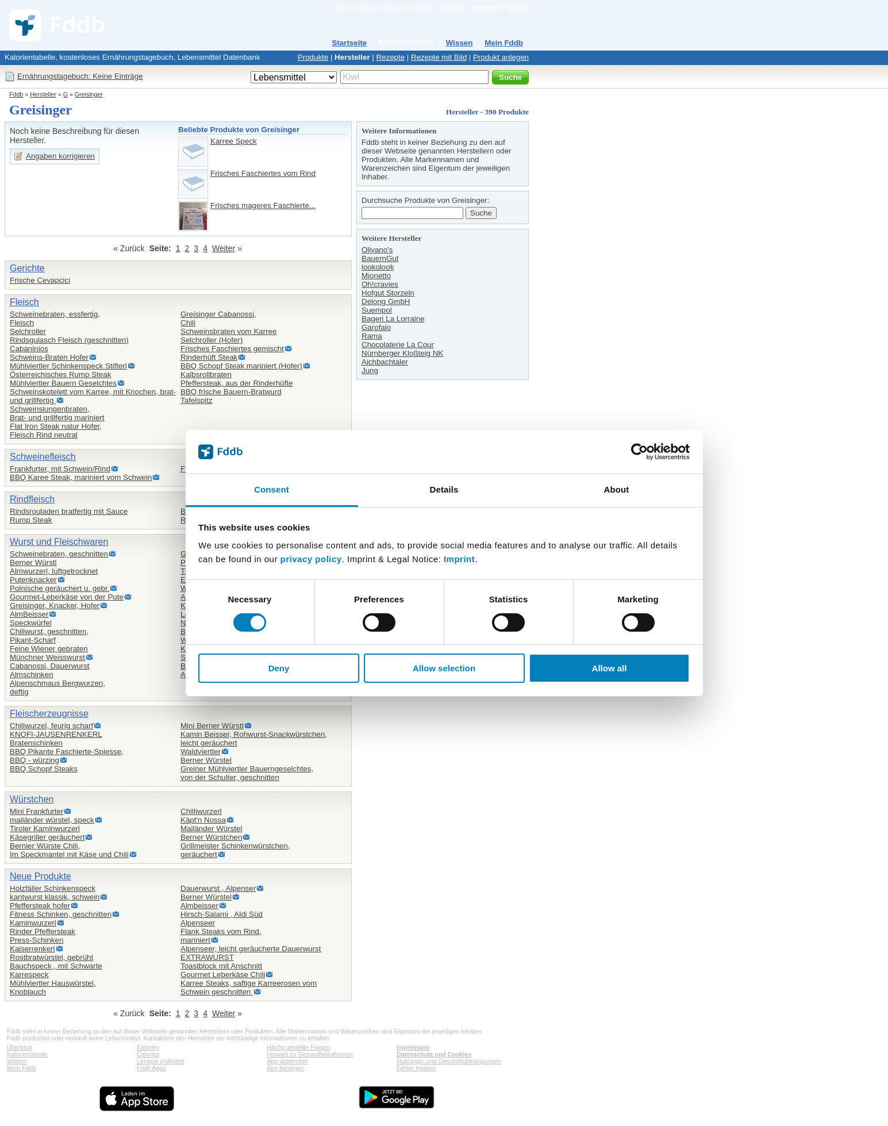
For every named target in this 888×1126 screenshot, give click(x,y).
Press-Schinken (36, 940)
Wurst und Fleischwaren (59, 542)
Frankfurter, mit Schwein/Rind (60, 468)
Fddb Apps (151, 1067)
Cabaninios (29, 348)
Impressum (413, 1047)
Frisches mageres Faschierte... (263, 205)
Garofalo (376, 327)
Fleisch (24, 302)
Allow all (609, 668)
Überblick (19, 1047)
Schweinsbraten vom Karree (228, 331)
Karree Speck (233, 141)
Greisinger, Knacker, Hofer (54, 605)
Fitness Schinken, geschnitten (61, 914)
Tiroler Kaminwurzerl (45, 828)
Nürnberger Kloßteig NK (402, 353)
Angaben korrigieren (60, 156)
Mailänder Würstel (211, 828)
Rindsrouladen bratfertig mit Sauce (69, 511)
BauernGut (380, 258)
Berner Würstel (206, 760)
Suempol (377, 310)
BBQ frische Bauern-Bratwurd (231, 391)
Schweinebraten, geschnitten (59, 553)
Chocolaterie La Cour (398, 344)
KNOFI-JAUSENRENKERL (56, 734)
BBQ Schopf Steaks (44, 768)
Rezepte (390, 57)
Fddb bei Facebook (379, 6)
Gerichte (27, 268)
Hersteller (352, 57)
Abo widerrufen (287, 1061)
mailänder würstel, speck (52, 820)
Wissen (459, 43)
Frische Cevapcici (40, 280)
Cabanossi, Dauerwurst (50, 666)
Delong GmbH (386, 301)
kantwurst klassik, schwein (54, 897)
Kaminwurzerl (33, 923)
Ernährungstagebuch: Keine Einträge (80, 76)
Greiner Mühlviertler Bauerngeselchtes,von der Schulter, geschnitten (246, 773)
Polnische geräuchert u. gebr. (59, 588)
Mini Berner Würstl (212, 725)
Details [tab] (444, 489)
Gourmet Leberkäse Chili (222, 974)
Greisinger (89, 94)
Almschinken (31, 674)
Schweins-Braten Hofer (49, 357)
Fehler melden (416, 1067)
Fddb (16, 94)
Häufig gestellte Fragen (298, 1047)
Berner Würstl (33, 562)
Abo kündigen (285, 1067)
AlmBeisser (29, 614)
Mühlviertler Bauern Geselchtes (63, 383)
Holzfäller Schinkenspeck (52, 888)
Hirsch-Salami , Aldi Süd (221, 914)
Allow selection (444, 668)
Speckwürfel (31, 622)
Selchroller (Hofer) (211, 340)
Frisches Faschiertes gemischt (232, 348)
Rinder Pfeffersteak (42, 931)
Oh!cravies (380, 284)
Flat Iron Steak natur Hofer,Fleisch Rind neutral (56, 430)
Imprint (459, 559)
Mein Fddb (504, 43)
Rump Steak (31, 520)
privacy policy (311, 559)
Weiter (223, 248)
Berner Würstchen (211, 837)
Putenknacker (33, 579)
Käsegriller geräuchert (47, 837)
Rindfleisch (32, 499)
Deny (279, 668)
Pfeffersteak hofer (40, 905)
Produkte (313, 57)
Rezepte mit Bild (439, 57)
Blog (341, 6)
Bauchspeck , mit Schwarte (56, 966)
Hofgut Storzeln (388, 293)
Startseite (349, 43)
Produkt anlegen (501, 57)
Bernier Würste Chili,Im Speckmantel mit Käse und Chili (69, 850)
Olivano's (377, 249)
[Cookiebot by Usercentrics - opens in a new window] (639, 451)
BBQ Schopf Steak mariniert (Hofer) (241, 366)
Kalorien (148, 1047)
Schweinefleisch (43, 457)
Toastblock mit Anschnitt (221, 966)
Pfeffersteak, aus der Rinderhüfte (236, 383)
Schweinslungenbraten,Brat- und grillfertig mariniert (57, 413)
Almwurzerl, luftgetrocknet (54, 571)
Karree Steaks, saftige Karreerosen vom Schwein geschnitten (248, 987)
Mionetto (376, 275)
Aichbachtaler (385, 362)
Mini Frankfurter (36, 811)
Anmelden (485, 6)
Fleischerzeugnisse (49, 713)
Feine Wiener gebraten (49, 648)
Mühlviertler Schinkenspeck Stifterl (68, 366)
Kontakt (422, 6)
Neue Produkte (40, 876)
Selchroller (28, 331)
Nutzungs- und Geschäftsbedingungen (449, 1061)
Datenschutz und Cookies (434, 1054)
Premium (451, 6)
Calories (148, 1054)
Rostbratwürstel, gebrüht (51, 957)
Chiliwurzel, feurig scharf (51, 725)
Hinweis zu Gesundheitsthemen (310, 1054)
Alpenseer (197, 923)
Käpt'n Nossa (203, 820)
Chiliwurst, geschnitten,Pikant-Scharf (49, 635)
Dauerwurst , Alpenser (218, 888)
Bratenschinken (36, 743)
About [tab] (616, 489)
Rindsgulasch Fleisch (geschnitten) (69, 340)
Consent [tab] (271, 489)
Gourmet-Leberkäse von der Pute (67, 597)
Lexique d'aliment (160, 1061)
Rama (372, 336)
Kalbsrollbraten (206, 374)
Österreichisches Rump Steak (60, 374)
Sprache (517, 6)
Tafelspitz (196, 400)
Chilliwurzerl (201, 811)
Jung (370, 370)
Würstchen (31, 799)
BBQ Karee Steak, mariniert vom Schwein (81, 477)
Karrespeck (29, 974)
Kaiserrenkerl (32, 948)
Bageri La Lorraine (393, 318)
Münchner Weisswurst (47, 657)
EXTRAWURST (207, 957)
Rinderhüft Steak (208, 357)
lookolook (378, 267)
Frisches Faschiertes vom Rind (263, 173)
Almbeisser (199, 905)
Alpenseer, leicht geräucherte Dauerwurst (250, 948)
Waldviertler (200, 751)
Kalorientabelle (406, 41)
